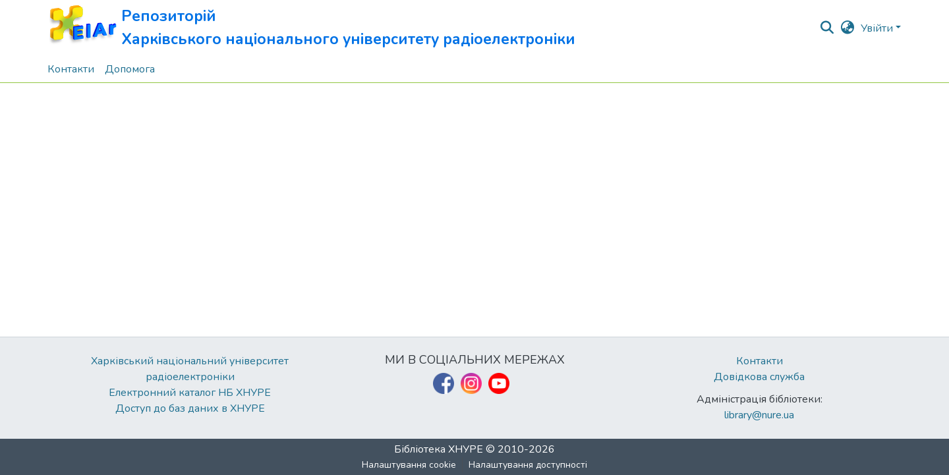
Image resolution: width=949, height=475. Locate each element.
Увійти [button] (878, 28)
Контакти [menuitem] (70, 69)
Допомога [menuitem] (130, 69)
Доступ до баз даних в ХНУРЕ (190, 408)
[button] (311, 28)
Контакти (759, 361)
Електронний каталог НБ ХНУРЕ (190, 392)
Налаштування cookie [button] (409, 465)
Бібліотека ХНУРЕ (438, 449)
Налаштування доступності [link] (528, 465)
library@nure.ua (759, 415)
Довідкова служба (759, 377)
